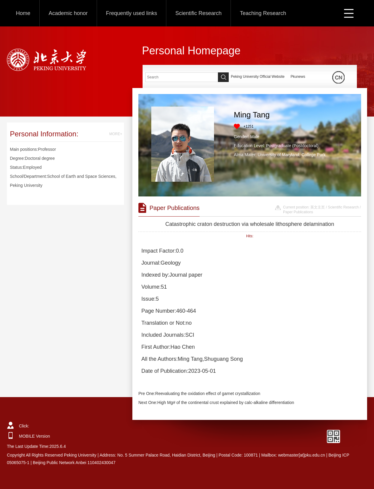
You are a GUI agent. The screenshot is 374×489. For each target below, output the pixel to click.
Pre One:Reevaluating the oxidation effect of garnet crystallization (199, 393)
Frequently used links (131, 13)
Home (23, 13)
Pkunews (298, 76)
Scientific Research (198, 13)
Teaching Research (263, 13)
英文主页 (317, 207)
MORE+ (115, 134)
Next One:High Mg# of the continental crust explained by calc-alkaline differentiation (216, 402)
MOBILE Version (34, 436)
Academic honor (68, 13)
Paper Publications (298, 212)
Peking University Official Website (258, 76)
